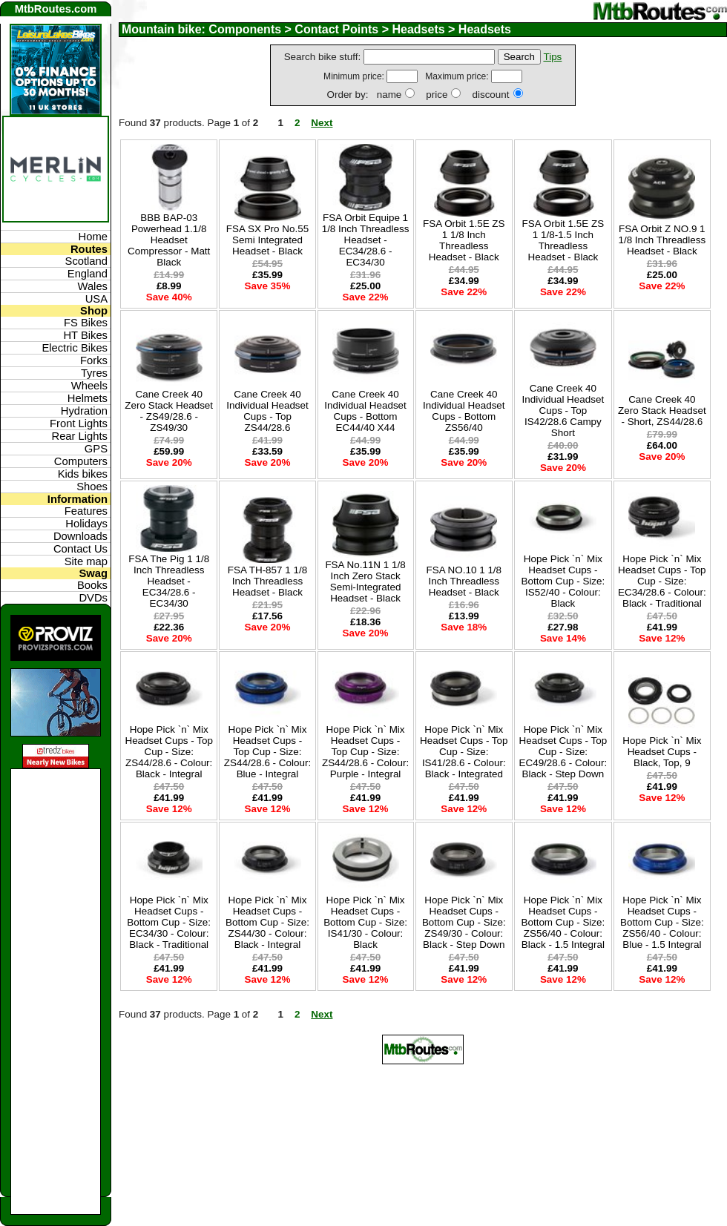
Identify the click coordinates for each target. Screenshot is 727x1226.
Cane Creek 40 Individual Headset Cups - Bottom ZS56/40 (464, 411)
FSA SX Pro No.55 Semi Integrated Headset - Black (267, 240)
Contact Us (80, 549)
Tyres (94, 373)
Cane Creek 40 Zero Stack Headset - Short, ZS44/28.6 (662, 410)
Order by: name (363, 94)
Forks (94, 360)
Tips (552, 56)
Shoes (92, 486)
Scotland (86, 261)
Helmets (88, 398)
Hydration (84, 411)
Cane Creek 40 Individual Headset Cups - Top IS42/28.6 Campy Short (563, 410)
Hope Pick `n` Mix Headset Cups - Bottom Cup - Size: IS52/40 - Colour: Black (563, 581)
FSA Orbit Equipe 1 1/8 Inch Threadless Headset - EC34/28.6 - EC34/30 (365, 240)
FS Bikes (86, 323)
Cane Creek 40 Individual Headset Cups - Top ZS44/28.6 (267, 411)
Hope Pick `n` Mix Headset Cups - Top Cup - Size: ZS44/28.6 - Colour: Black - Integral (169, 752)
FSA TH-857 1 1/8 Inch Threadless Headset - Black (267, 581)
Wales (93, 286)
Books (92, 585)
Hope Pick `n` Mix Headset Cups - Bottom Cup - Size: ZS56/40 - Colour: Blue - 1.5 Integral (662, 922)
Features (86, 511)
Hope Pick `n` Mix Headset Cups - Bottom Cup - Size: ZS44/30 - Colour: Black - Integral (267, 922)
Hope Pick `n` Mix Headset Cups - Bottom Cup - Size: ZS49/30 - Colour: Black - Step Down (464, 922)
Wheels (89, 386)
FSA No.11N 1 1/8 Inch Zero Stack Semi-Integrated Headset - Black (365, 581)
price (436, 94)
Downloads (80, 536)
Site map (86, 561)
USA (96, 299)
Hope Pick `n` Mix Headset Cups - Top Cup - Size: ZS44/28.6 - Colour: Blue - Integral (267, 752)
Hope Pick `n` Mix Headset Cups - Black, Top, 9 (661, 751)
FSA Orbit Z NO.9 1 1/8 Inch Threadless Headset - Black (661, 240)
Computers (81, 461)
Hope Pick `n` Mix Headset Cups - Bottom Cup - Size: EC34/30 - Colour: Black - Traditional (169, 922)
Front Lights (79, 423)
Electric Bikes (75, 348)
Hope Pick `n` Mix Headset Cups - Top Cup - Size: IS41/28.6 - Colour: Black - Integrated (464, 752)
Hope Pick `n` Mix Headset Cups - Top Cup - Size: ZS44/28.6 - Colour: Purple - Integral (365, 752)
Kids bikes (83, 474)
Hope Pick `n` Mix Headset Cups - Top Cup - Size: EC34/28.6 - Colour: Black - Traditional (662, 581)
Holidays (86, 524)
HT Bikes (85, 335)
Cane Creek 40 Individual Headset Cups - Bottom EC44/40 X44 (365, 411)
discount (490, 94)
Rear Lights (79, 436)
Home (93, 237)
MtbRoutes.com (56, 9)
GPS (96, 449)
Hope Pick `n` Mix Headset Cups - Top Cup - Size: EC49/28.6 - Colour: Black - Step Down (563, 752)
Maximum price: (458, 76)
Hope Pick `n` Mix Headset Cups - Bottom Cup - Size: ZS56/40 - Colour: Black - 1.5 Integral (563, 922)
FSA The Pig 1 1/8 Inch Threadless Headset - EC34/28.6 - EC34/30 (168, 581)
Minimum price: (354, 76)
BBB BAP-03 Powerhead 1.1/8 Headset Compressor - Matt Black (169, 240)
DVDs (93, 598)
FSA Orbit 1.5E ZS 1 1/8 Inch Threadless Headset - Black (464, 240)
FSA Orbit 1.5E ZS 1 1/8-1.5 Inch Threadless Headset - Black (563, 240)
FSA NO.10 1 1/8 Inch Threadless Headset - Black (463, 581)
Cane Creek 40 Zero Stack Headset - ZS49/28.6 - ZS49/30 (169, 411)
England (88, 274)
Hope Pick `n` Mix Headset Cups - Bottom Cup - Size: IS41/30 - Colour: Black (365, 922)
